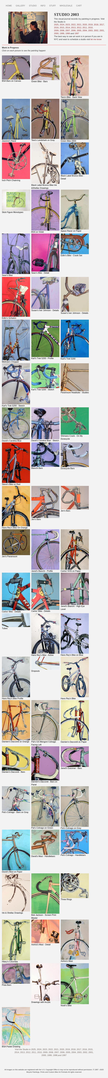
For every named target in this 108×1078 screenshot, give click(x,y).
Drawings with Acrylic (40, 1002)
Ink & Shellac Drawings (12, 913)
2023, (45, 1049)
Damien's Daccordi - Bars (13, 772)
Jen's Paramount (9, 556)
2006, (74, 30)
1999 (62, 33)
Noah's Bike (66, 1005)
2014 (67, 27)
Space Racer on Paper (71, 231)
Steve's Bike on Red (11, 484)
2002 (96, 30)
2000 (56, 33)
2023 (67, 25)
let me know (96, 39)
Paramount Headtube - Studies (75, 392)
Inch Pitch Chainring (11, 180)
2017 (101, 25)
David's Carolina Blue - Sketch (45, 440)
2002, (85, 1052)
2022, (50, 1049)
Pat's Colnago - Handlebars (73, 855)
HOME (9, 6)
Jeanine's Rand (9, 141)
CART (79, 6)
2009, (57, 30)
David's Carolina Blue (11, 441)
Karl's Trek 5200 (68, 359)
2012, (79, 27)
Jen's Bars (36, 519)
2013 (73, 27)
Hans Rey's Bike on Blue (72, 655)
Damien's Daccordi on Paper (74, 742)
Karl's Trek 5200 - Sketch (13, 406)
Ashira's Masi (67, 961)
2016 (56, 27)
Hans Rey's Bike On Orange (14, 528)
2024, (39, 1049)
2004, (85, 30)
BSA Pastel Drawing (11, 1046)
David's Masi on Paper (12, 872)
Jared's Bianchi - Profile (42, 571)
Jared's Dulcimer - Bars (71, 768)
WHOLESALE (66, 6)
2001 (101, 30)
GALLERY (20, 6)
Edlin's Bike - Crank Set (71, 255)
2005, (79, 30)
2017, (79, 1049)
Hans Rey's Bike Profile (12, 698)
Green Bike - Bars (39, 81)
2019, (68, 1049)
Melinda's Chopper (10, 362)
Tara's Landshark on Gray (43, 140)
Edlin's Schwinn (9, 318)
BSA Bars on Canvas (11, 81)
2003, (90, 30)
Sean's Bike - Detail (40, 273)
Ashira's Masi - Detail (40, 945)
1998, (55, 1055)
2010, (90, 27)
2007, (68, 30)
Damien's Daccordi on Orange (15, 742)
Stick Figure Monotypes (12, 212)
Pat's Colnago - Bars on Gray (15, 812)
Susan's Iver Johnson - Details (45, 310)
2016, (85, 1049)
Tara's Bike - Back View (71, 97)
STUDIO (33, 6)
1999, (50, 1055)
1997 (77, 33)
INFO (43, 6)
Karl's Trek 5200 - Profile (42, 358)
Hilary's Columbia (10, 962)
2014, (17, 1052)
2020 (84, 25)
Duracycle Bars (68, 468)
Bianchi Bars (37, 468)
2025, (33, 1049)
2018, (74, 1049)
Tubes (5, 628)
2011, (85, 27)
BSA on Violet (37, 232)
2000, (44, 1055)
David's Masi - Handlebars (43, 856)
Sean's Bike (7, 275)
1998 (67, 33)
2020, (62, 1049)
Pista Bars (6, 985)
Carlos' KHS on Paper (71, 571)
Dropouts (35, 671)
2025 (56, 25)
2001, (91, 1052)
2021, (56, 1049)
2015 (62, 27)
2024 (62, 25)
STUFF (52, 6)
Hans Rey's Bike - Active (42, 655)
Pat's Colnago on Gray (71, 828)
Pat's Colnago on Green (42, 828)
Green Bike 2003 (68, 141)
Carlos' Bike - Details (11, 612)
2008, (62, 30)
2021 (79, 25)
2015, (90, 1049)
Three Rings (66, 899)
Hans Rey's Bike (68, 698)
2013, (23, 1052)
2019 (90, 25)
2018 (96, 25)
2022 (73, 25)
